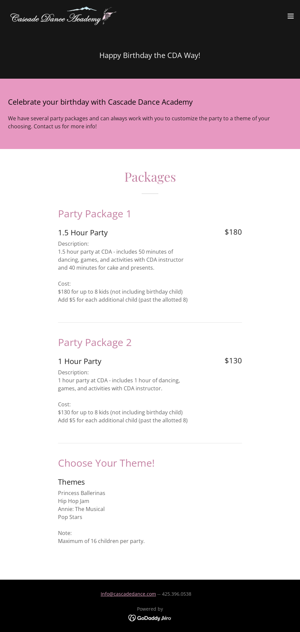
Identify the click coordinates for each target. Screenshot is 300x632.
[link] (62, 16)
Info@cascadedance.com (128, 594)
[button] (290, 16)
